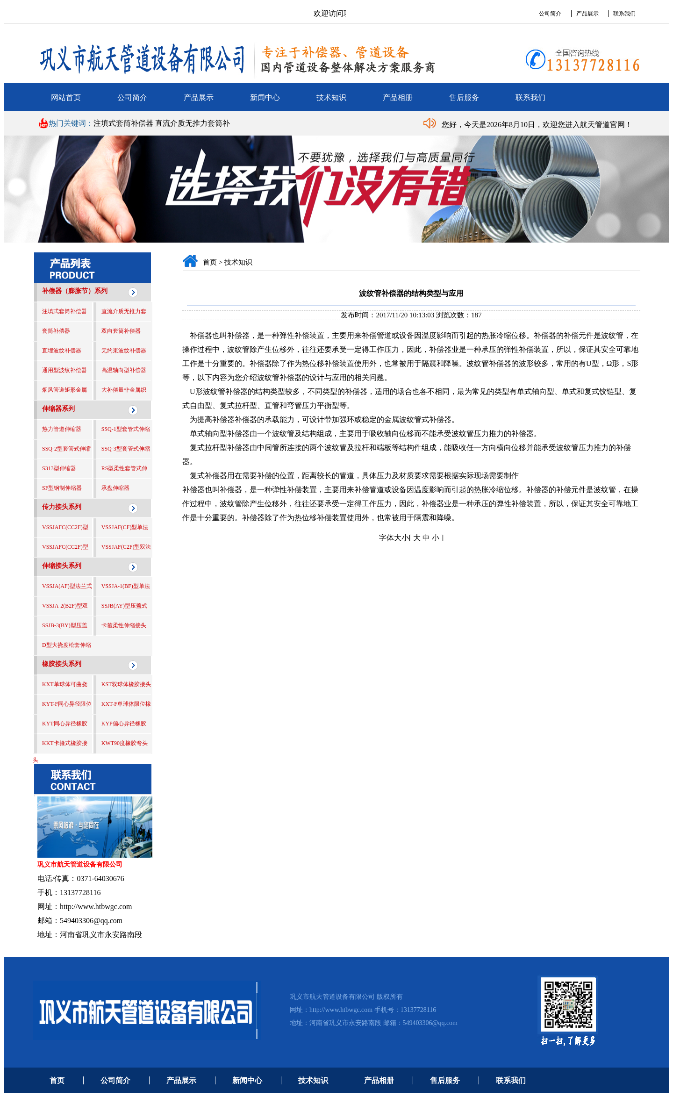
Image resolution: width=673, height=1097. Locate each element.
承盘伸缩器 (115, 488)
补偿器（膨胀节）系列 (74, 290)
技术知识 (331, 97)
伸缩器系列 (58, 408)
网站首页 (66, 97)
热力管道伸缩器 (61, 429)
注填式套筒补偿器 (124, 123)
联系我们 (624, 13)
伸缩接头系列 (61, 565)
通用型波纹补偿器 (64, 370)
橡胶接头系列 (61, 663)
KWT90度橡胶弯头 (124, 743)
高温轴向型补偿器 (123, 370)
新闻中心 (265, 97)
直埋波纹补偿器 (61, 350)
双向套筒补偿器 (121, 331)
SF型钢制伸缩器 (62, 488)
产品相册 (398, 97)
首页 (210, 262)
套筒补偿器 (56, 331)
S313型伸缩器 (59, 468)
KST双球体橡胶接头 (126, 684)
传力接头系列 (61, 506)
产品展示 (587, 13)
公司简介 (550, 13)
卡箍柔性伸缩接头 (123, 625)
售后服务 (464, 97)
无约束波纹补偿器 (123, 350)
